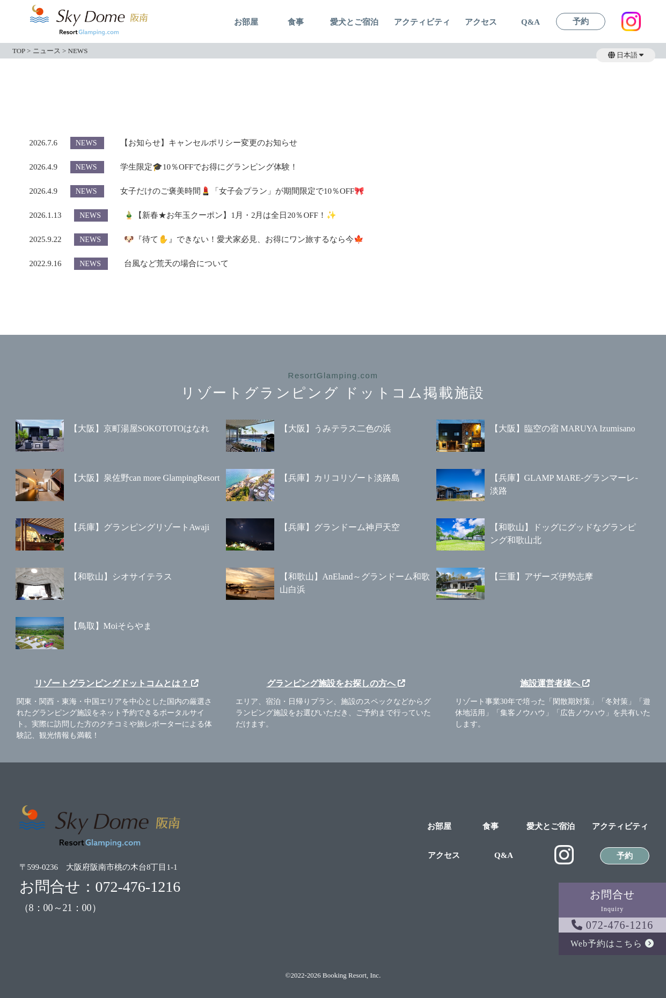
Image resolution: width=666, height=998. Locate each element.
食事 (296, 22)
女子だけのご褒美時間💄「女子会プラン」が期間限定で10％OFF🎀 (242, 191)
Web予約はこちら (612, 943)
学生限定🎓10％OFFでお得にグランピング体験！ (209, 167)
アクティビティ (422, 22)
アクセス (481, 22)
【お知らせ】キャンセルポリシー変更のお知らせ (208, 142)
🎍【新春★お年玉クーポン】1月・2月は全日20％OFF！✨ (230, 215)
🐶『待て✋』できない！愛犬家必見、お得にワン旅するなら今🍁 (244, 239)
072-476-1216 (612, 925)
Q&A (530, 22)
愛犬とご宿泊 (354, 22)
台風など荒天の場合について (176, 263)
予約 (581, 22)
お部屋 (246, 22)
